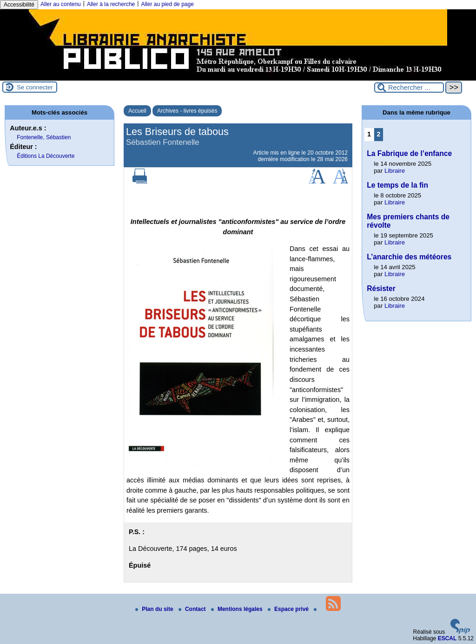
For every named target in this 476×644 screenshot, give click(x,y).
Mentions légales (237, 609)
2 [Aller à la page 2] (379, 134)
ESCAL (447, 638)
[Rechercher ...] (409, 87)
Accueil (137, 111)
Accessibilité (19, 4)
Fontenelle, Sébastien (44, 137)
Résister (381, 288)
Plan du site (155, 609)
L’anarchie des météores (409, 257)
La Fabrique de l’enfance (409, 153)
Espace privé (289, 609)
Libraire (394, 170)
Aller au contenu (60, 4)
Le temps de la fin (397, 185)
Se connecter (35, 87)
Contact (192, 609)
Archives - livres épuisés (187, 111)
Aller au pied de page (167, 4)
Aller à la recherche (111, 4)
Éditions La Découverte (45, 156)
